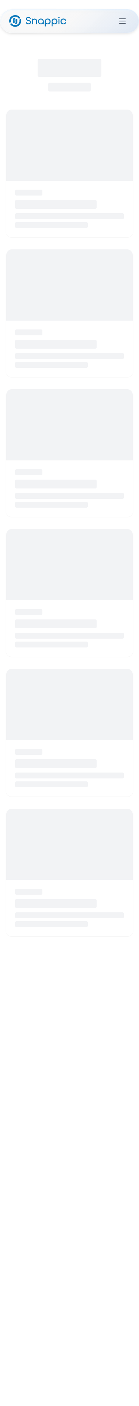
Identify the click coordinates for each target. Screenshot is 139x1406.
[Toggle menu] (122, 21)
